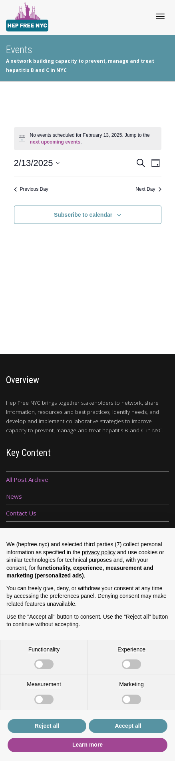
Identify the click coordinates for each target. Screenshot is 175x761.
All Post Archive (27, 479)
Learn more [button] (87, 744)
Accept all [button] (128, 726)
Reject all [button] (47, 726)
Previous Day (31, 189)
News (14, 496)
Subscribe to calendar (83, 215)
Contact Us (21, 513)
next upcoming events (55, 142)
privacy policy (98, 552)
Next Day (148, 189)
